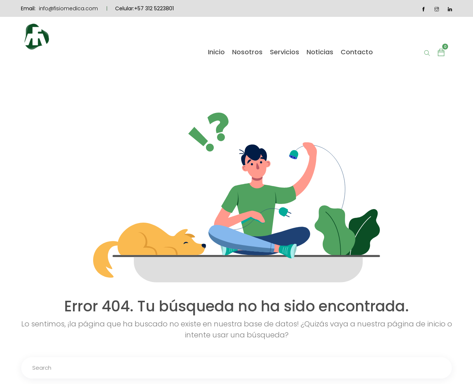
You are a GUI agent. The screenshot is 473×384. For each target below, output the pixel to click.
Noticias (320, 52)
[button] (441, 52)
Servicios (284, 52)
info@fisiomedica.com (68, 8)
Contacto (357, 52)
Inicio (216, 52)
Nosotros (247, 52)
